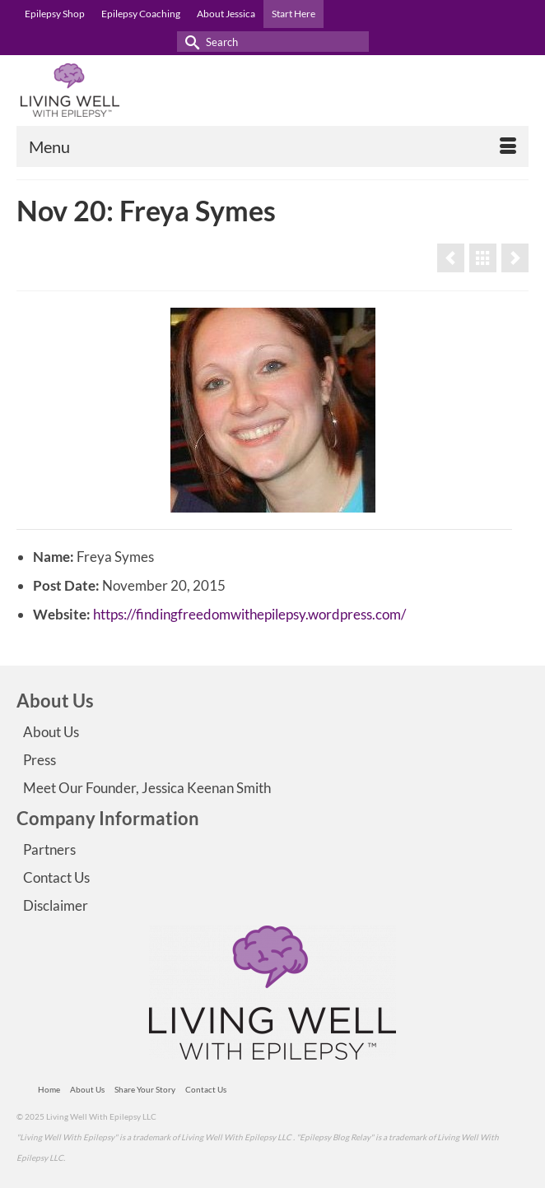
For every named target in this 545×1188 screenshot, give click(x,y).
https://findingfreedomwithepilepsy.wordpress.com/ (249, 614)
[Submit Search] (189, 41)
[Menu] (272, 146)
